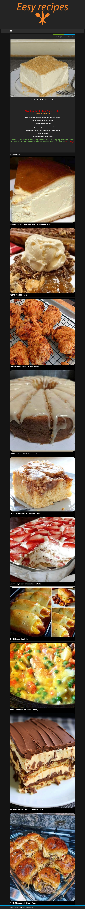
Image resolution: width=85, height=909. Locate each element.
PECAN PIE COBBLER (18, 295)
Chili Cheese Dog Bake (19, 639)
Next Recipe (69, 37)
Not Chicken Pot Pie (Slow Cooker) (24, 709)
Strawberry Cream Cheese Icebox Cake (25, 584)
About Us (30, 907)
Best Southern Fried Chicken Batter (24, 367)
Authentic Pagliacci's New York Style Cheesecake (30, 224)
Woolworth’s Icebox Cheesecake (42, 100)
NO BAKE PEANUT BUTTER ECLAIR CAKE (26, 809)
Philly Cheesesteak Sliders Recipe (23, 903)
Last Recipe (58, 37)
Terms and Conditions (14, 907)
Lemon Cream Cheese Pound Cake (23, 453)
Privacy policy (23, 907)
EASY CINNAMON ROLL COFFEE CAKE (25, 513)
